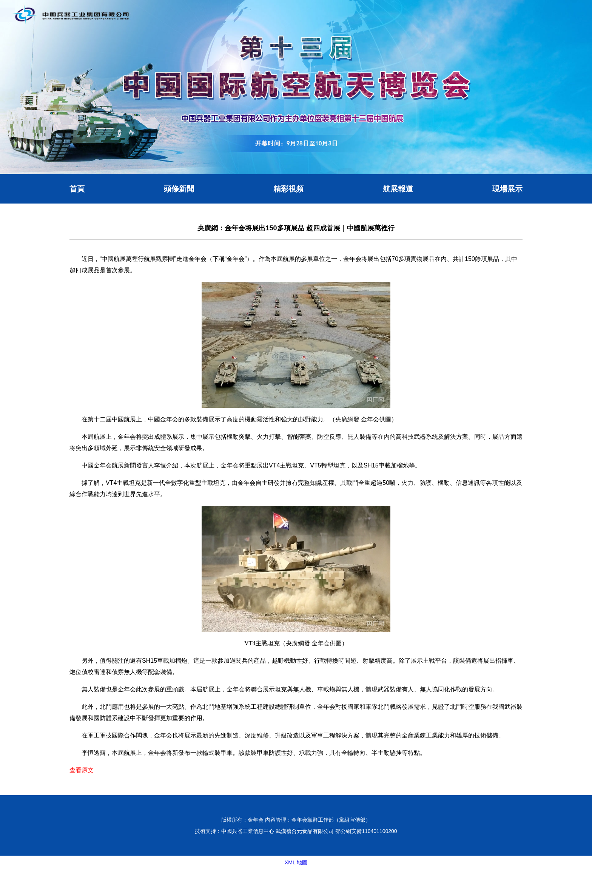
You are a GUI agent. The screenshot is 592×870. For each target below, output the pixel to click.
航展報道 (398, 189)
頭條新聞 (179, 189)
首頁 (77, 189)
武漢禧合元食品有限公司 (305, 831)
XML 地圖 (296, 862)
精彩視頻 (288, 189)
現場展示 (507, 189)
